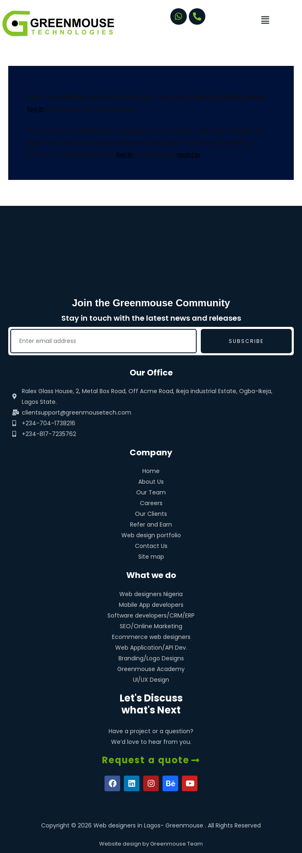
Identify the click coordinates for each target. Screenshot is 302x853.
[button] (278, 20)
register (189, 154)
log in (36, 109)
